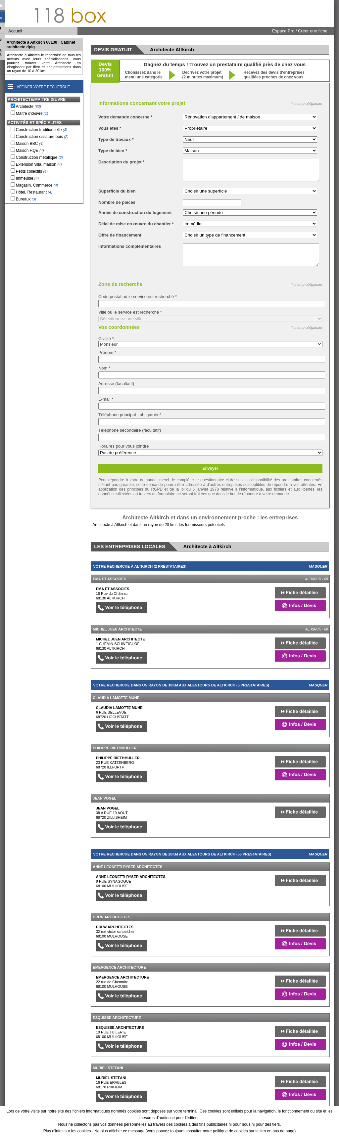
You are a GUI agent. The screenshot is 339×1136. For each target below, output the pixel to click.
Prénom (107, 352)
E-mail (106, 399)
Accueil (15, 30)
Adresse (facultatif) (116, 383)
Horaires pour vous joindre (123, 446)
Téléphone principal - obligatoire (129, 414)
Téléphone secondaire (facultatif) (129, 430)
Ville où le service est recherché (130, 312)
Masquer (318, 566)
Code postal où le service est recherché (137, 296)
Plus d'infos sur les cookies (67, 1131)
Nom (104, 368)
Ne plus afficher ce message (119, 1131)
